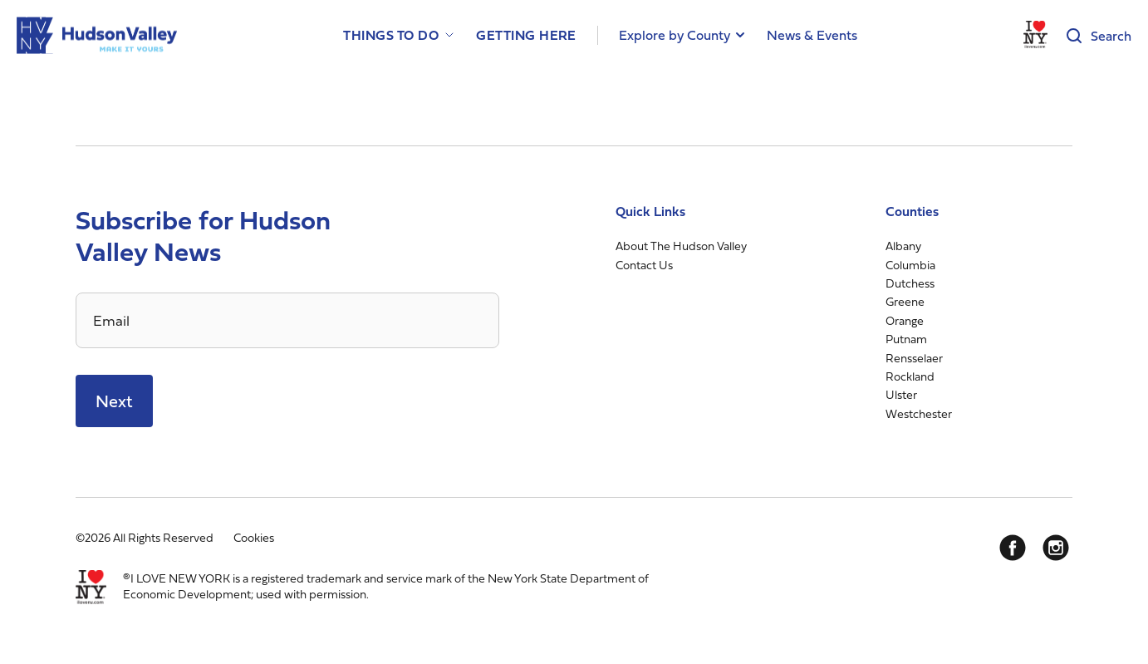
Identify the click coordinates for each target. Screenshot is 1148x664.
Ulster (901, 394)
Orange (905, 320)
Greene (905, 301)
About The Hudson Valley (681, 245)
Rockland (910, 376)
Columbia (910, 264)
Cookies (253, 537)
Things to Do (391, 35)
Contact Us (644, 264)
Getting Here (526, 35)
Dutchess (910, 283)
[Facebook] (1012, 547)
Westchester (919, 413)
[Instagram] (1055, 547)
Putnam (906, 338)
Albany (903, 245)
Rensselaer (914, 357)
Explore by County (674, 35)
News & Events (812, 35)
